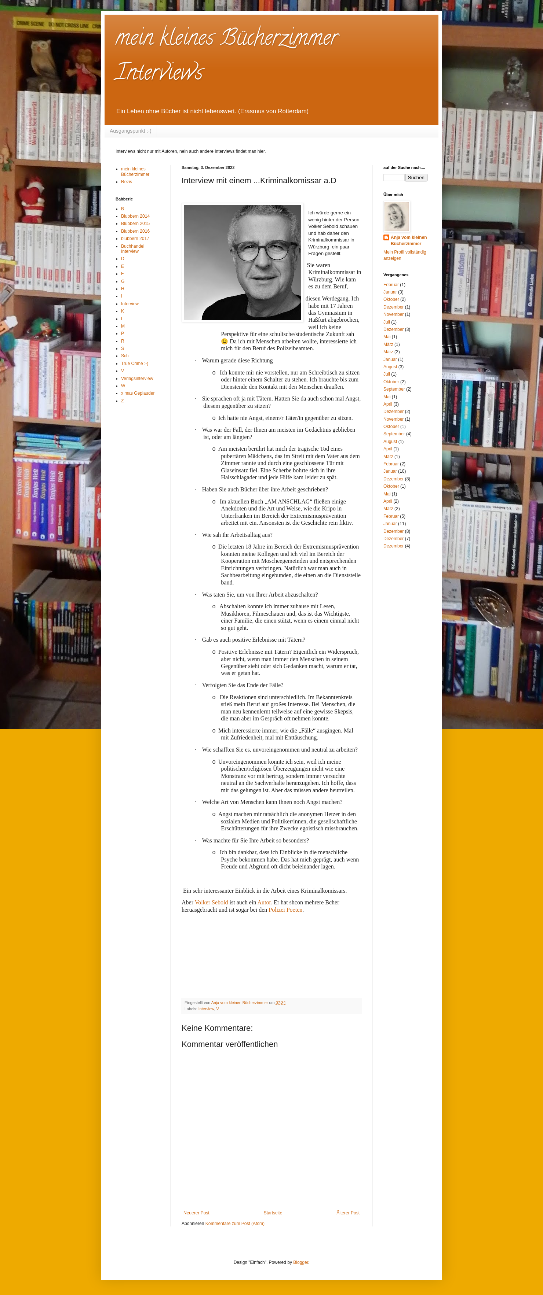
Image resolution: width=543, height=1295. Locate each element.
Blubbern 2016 (135, 231)
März (388, 344)
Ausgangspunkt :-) (131, 131)
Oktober (391, 299)
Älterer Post (348, 1212)
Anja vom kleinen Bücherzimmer (409, 240)
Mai (386, 336)
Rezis (126, 181)
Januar (390, 292)
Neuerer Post (196, 1212)
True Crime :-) (134, 363)
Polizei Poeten (284, 910)
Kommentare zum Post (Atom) (235, 1223)
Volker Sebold (212, 902)
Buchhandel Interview (132, 249)
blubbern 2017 (135, 238)
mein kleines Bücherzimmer (135, 171)
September (394, 389)
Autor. (265, 902)
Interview (206, 1009)
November (393, 314)
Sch (125, 355)
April (387, 404)
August (390, 366)
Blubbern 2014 (135, 216)
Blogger (300, 1262)
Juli (386, 322)
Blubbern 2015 (135, 223)
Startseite (273, 1212)
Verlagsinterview (137, 378)
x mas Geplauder (137, 393)
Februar (391, 284)
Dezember (393, 307)
